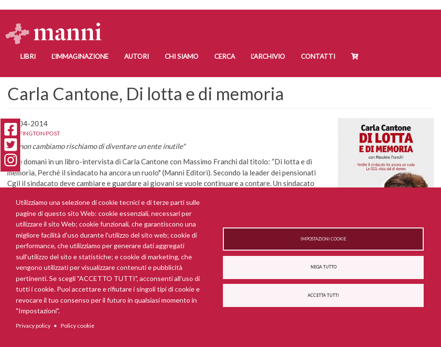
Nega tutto (324, 267)
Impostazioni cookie (323, 239)
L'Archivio (268, 56)
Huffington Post (33, 133)
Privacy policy (33, 325)
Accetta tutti (323, 295)
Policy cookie (77, 325)
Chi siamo (181, 56)
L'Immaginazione (80, 56)
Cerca (224, 56)
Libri (28, 56)
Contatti (318, 56)
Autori (136, 56)
